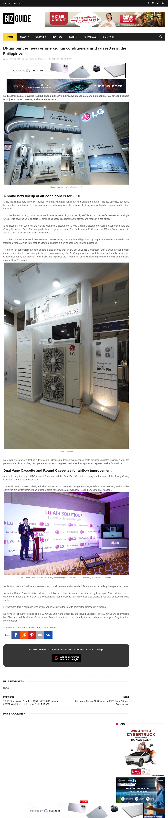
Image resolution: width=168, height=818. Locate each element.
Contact (18, 3)
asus (117, 736)
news (70, 60)
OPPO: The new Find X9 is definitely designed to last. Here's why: (140, 168)
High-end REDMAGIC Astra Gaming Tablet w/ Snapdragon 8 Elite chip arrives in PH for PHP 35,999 (139, 283)
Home (10, 36)
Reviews (57, 36)
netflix (118, 767)
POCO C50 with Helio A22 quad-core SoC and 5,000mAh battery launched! (148, 302)
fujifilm (118, 760)
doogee (143, 773)
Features (40, 36)
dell (149, 779)
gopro (118, 797)
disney (134, 791)
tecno (137, 742)
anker (139, 785)
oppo (117, 718)
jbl (135, 779)
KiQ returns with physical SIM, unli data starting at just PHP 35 (148, 352)
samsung (141, 712)
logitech (119, 779)
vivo (117, 724)
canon (135, 767)
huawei (118, 712)
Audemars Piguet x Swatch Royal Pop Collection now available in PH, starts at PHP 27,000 (149, 441)
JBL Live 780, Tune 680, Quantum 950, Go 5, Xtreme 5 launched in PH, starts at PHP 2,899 (148, 389)
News (23, 36)
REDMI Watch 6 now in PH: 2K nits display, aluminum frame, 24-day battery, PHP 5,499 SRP (149, 423)
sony (117, 748)
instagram (120, 785)
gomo (118, 791)
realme (135, 724)
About (6, 3)
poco (135, 754)
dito (150, 748)
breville (150, 797)
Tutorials (90, 36)
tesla (133, 797)
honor (118, 730)
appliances (57, 60)
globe (136, 730)
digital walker (121, 773)
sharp (136, 760)
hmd (151, 791)
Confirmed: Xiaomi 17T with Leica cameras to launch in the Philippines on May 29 (148, 336)
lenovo (118, 742)
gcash (118, 754)
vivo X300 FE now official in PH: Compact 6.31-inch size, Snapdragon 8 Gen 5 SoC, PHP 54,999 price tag (149, 406)
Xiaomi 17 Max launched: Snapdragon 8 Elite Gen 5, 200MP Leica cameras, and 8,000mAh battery (149, 319)
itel (151, 767)
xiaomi (136, 718)
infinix (135, 736)
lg (65, 60)
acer (134, 748)
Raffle (73, 36)
